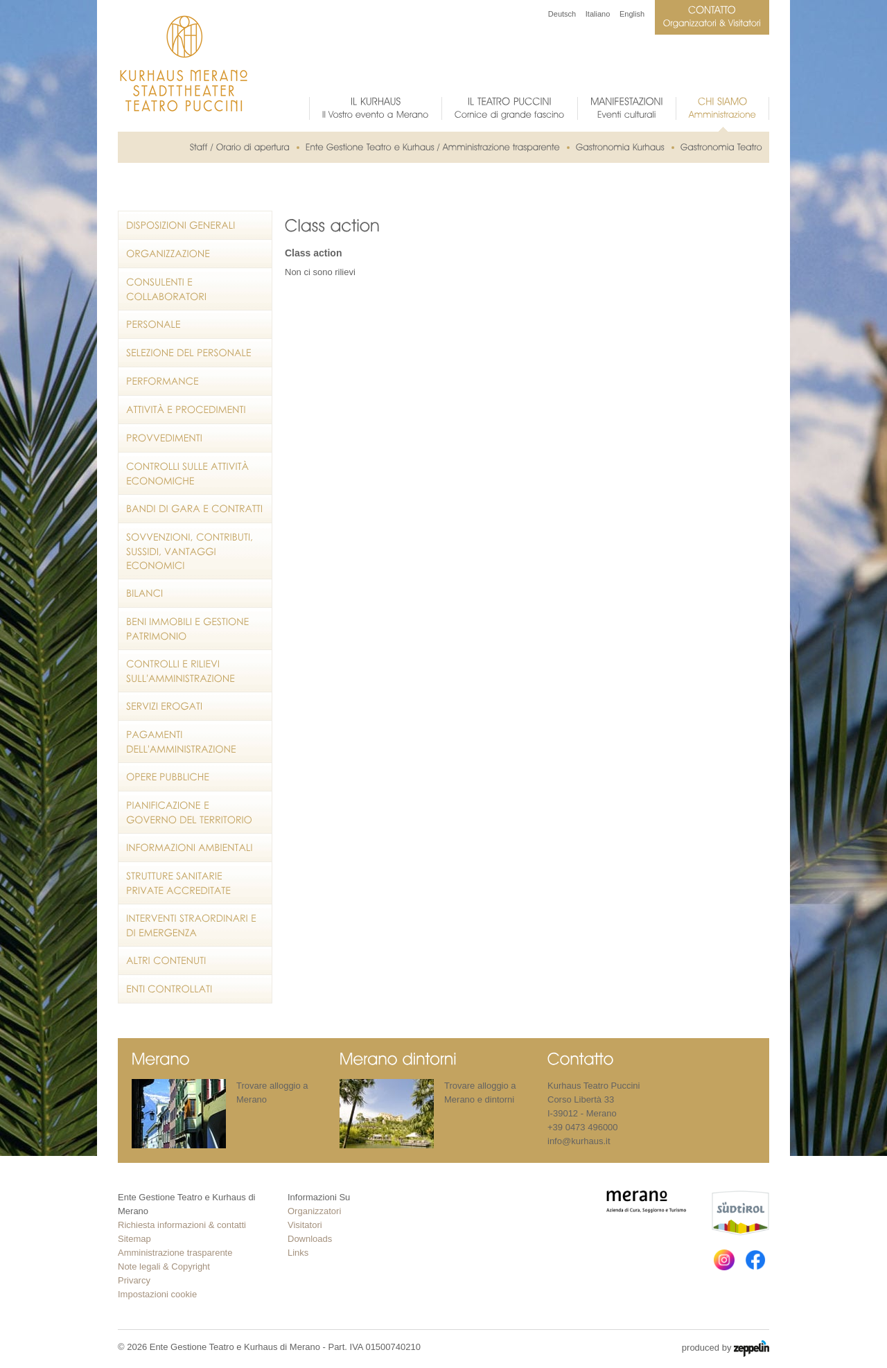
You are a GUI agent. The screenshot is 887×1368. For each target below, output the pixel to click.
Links (298, 1252)
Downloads (310, 1239)
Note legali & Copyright (164, 1266)
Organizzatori (314, 1211)
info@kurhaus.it (579, 1141)
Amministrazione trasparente (175, 1252)
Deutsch (562, 14)
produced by (725, 1348)
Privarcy (134, 1280)
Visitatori (305, 1225)
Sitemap (134, 1239)
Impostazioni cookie (157, 1294)
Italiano (598, 14)
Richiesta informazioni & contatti (182, 1225)
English (632, 14)
